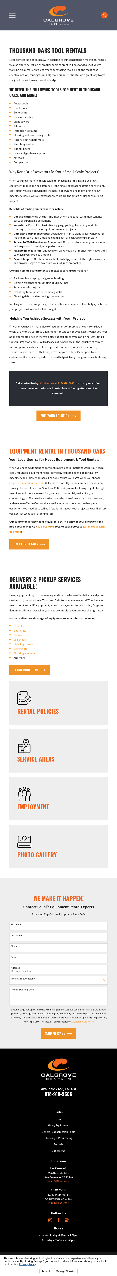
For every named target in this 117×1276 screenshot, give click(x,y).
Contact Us (58, 1150)
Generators (20, 648)
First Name (16, 924)
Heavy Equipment (58, 1125)
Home (58, 1119)
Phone (14, 946)
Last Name (16, 935)
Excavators (20, 635)
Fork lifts (19, 626)
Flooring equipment (26, 653)
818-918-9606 (58, 1094)
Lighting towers (23, 644)
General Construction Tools (58, 1131)
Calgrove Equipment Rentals (26, 483)
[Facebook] (58, 1220)
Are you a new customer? (24, 978)
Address (15, 967)
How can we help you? (22, 989)
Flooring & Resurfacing (58, 1138)
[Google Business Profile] (67, 1220)
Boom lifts (20, 630)
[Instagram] (50, 1220)
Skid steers (20, 639)
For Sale (58, 1144)
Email (13, 957)
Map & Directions (58, 1181)
